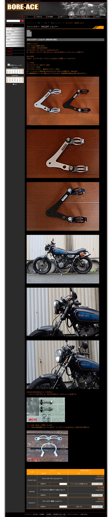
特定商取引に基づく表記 (59, 514)
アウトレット (10, 36)
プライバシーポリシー (73, 514)
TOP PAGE (10, 25)
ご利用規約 (48, 514)
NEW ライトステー (56, 23)
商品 (39, 23)
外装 (45, 23)
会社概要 (41, 514)
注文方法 (35, 514)
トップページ (29, 23)
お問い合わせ (84, 514)
